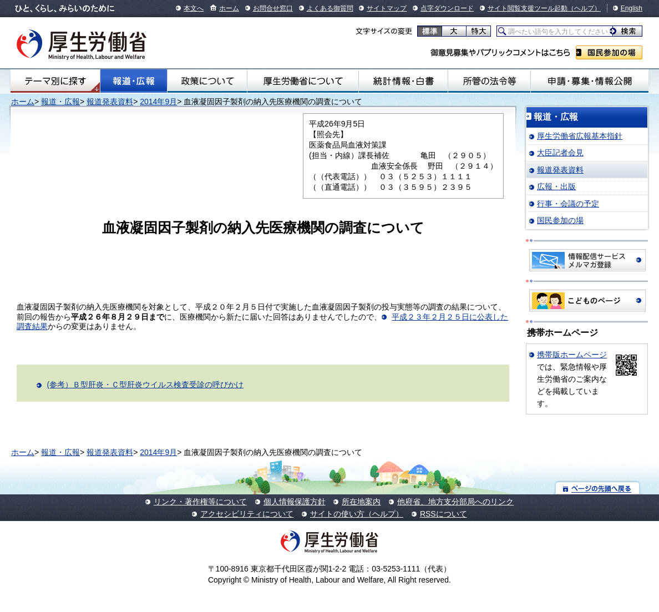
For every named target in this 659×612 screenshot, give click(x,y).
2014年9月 (158, 101)
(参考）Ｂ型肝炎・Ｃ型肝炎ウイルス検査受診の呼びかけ (145, 384)
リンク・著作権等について (200, 501)
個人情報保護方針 (294, 501)
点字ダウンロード (447, 8)
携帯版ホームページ (572, 354)
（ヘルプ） (584, 8)
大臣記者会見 (560, 152)
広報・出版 (556, 186)
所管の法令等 (489, 81)
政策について (207, 81)
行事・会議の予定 (568, 203)
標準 (430, 31)
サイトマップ (387, 8)
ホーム (229, 8)
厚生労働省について (302, 81)
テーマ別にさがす (55, 81)
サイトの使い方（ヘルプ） (356, 513)
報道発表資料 (110, 101)
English (631, 8)
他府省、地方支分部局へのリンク (455, 501)
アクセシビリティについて (246, 513)
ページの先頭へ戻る (597, 488)
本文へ (194, 8)
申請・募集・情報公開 (589, 81)
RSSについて (443, 513)
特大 (478, 31)
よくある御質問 (330, 8)
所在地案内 (361, 501)
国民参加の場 (609, 52)
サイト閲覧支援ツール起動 (527, 8)
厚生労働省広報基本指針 (579, 135)
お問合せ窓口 (273, 8)
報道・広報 (133, 81)
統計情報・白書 (403, 81)
